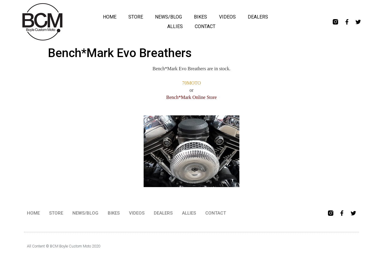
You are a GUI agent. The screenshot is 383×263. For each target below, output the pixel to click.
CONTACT (205, 26)
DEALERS (258, 17)
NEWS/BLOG (168, 17)
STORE (135, 17)
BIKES (200, 17)
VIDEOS (227, 17)
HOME (109, 17)
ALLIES (175, 26)
